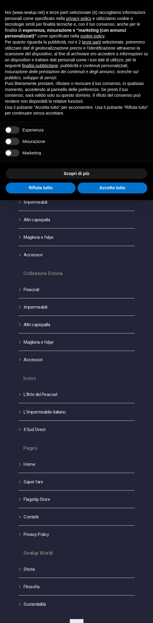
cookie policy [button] (92, 36)
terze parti (91, 42)
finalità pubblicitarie (40, 65)
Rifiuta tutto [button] (41, 187)
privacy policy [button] (78, 18)
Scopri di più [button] (77, 173)
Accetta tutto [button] (112, 187)
